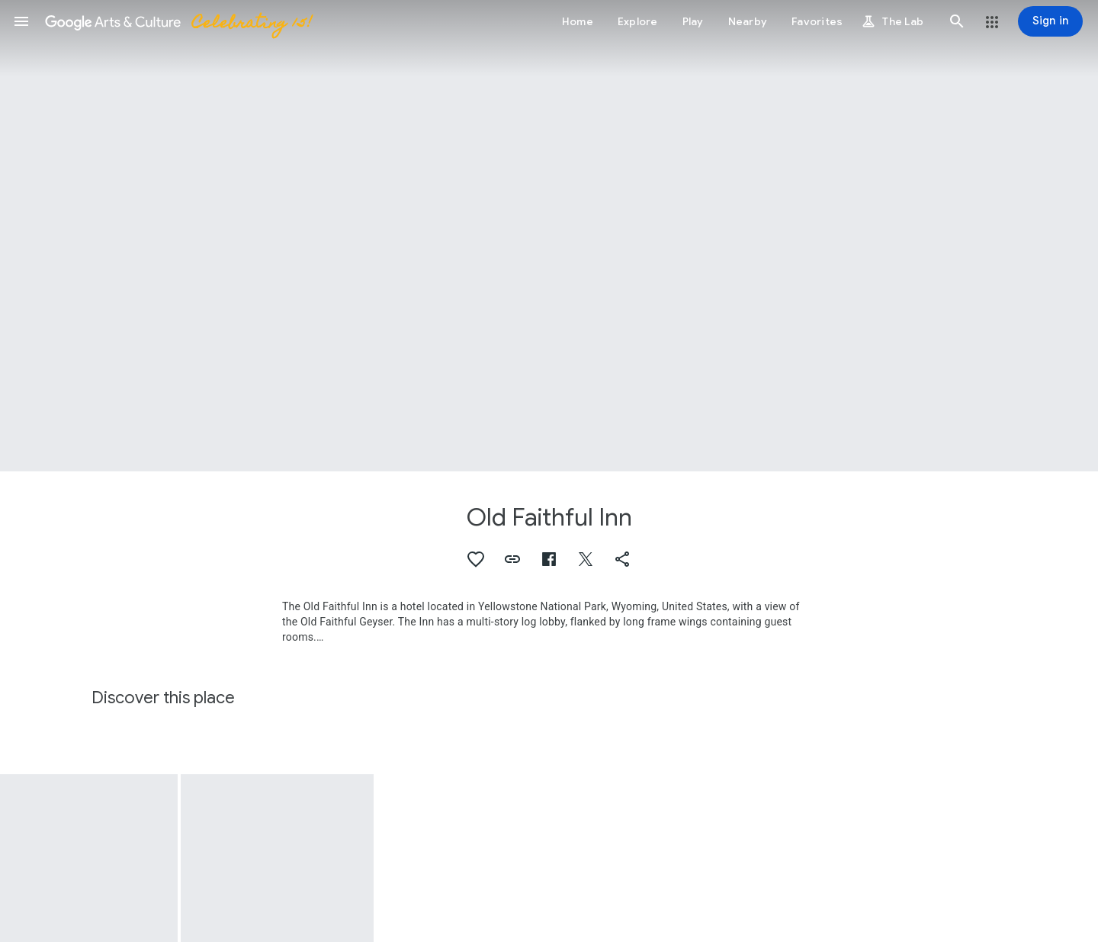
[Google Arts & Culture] (178, 21)
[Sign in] (1050, 21)
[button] (21, 21)
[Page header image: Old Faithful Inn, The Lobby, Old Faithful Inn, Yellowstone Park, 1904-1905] (549, 235)
